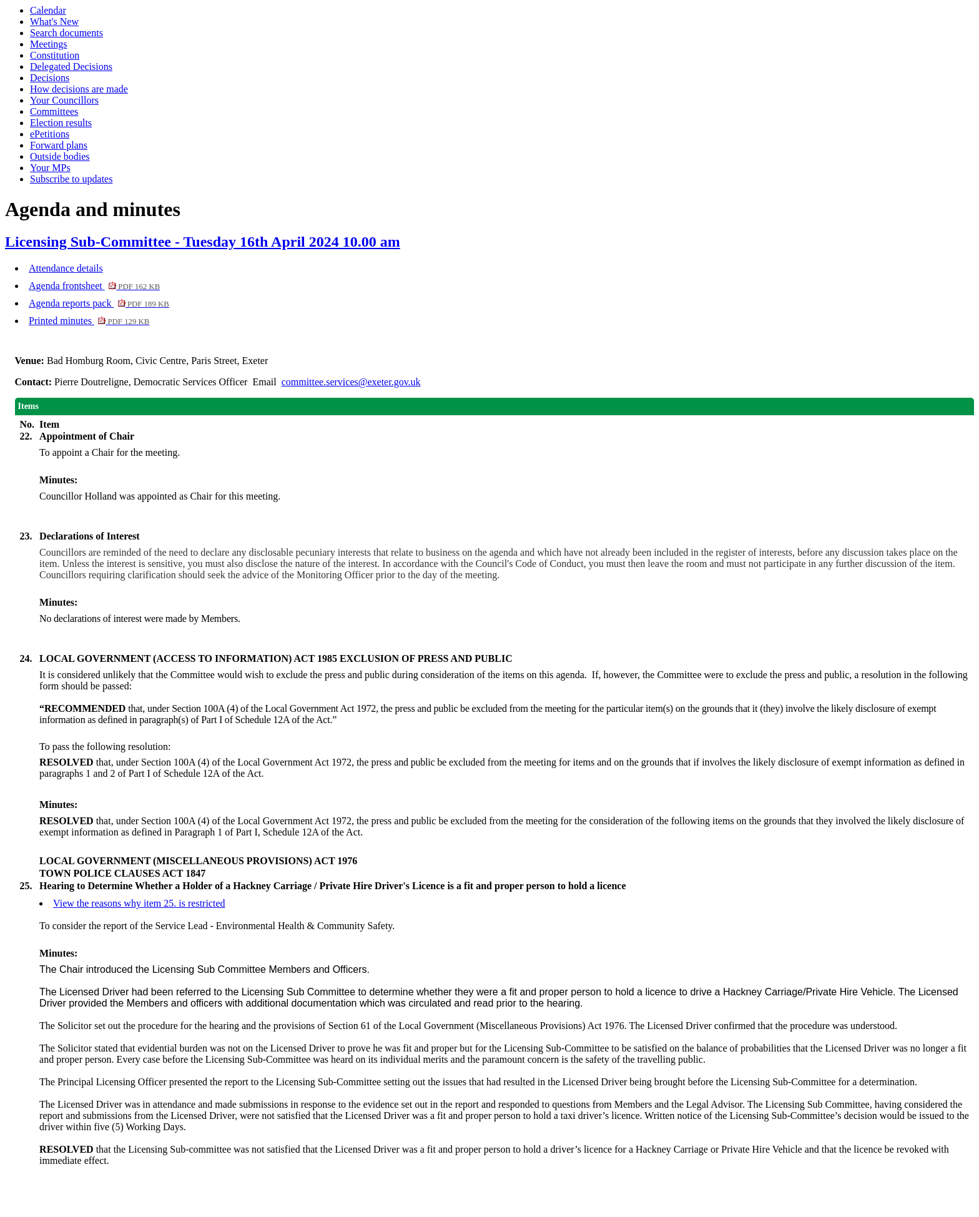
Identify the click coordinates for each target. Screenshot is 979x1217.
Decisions (49, 77)
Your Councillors (64, 100)
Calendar (48, 10)
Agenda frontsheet (94, 285)
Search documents (66, 32)
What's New (54, 21)
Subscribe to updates (71, 179)
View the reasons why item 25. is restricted (139, 903)
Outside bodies (60, 156)
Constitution (54, 55)
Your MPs (50, 167)
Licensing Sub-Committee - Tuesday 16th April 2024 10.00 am (202, 242)
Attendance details (66, 268)
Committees (54, 111)
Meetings (48, 44)
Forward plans (58, 145)
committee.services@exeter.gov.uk (351, 382)
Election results (61, 122)
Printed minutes (89, 320)
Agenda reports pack (99, 303)
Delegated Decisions (71, 66)
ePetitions (49, 134)
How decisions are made (79, 89)
